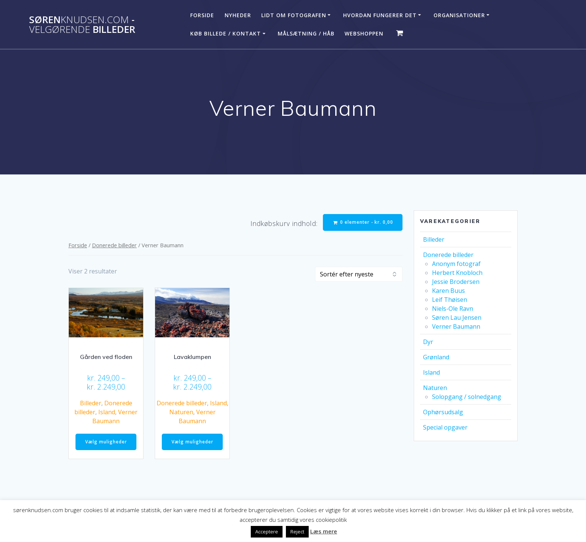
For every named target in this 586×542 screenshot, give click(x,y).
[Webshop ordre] (359, 274)
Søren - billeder (82, 24)
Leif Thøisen (449, 299)
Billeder (90, 404)
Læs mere (323, 531)
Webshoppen (364, 33)
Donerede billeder (114, 245)
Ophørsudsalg (443, 412)
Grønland (436, 357)
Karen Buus (448, 291)
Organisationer (459, 15)
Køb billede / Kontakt (225, 33)
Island (106, 413)
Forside (202, 15)
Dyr (428, 342)
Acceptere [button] (266, 531)
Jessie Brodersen (455, 282)
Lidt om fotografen (293, 15)
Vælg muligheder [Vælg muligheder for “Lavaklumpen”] (192, 442)
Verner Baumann (456, 326)
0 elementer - (362, 222)
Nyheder (238, 15)
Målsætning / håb (306, 33)
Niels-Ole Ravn (452, 308)
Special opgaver (445, 427)
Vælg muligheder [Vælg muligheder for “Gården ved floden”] (106, 442)
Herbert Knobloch (457, 273)
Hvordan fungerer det (380, 15)
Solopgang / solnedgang (466, 397)
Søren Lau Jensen (456, 317)
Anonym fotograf (456, 264)
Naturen (181, 413)
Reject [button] (297, 531)
